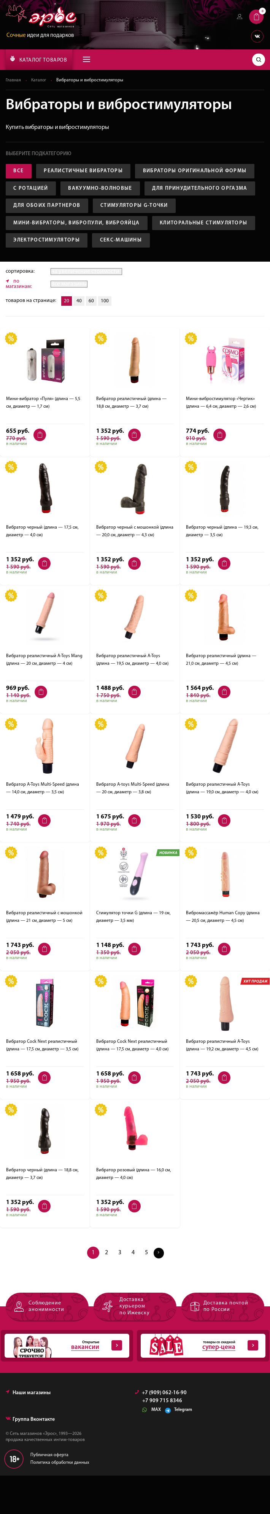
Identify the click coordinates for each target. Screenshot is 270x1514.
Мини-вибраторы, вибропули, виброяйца (77, 243)
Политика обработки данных (59, 1500)
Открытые (63, 1384)
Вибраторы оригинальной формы (66, 189)
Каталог (40, 80)
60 (92, 339)
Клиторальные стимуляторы (58, 261)
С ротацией (157, 189)
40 (80, 339)
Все (19, 171)
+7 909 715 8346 (162, 1439)
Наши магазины (28, 1431)
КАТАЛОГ (38, 59)
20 (67, 339)
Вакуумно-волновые (46, 207)
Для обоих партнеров (47, 225)
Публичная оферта (49, 1493)
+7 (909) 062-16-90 (161, 1431)
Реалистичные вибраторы (85, 171)
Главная (13, 80)
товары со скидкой (199, 1384)
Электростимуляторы (158, 261)
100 (107, 339)
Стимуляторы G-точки (137, 225)
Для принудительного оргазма (148, 207)
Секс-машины (35, 278)
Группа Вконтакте (30, 1457)
